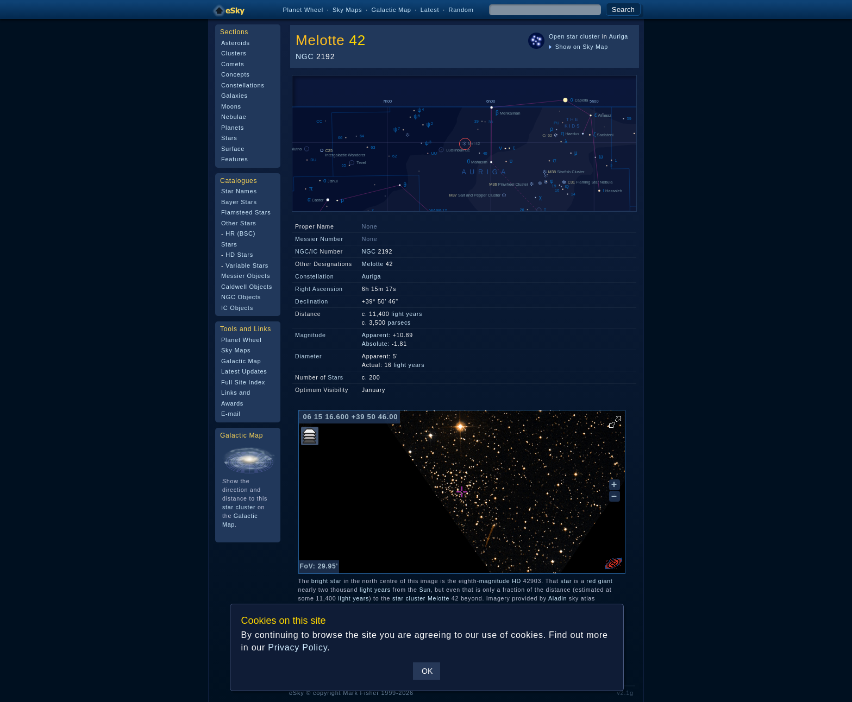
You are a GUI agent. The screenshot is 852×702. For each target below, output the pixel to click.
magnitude (494, 581)
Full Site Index (243, 382)
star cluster (238, 507)
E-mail (231, 413)
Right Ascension (319, 289)
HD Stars (239, 254)
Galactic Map (391, 10)
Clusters (233, 53)
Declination (311, 301)
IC (314, 251)
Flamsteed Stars (246, 212)
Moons (231, 106)
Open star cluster (574, 36)
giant (605, 581)
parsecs (399, 322)
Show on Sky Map (578, 46)
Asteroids (235, 43)
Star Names (239, 191)
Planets (232, 127)
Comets (232, 64)
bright (319, 581)
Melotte (320, 40)
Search (623, 9)
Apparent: (376, 335)
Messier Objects (245, 276)
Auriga (618, 36)
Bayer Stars (239, 202)
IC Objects (237, 308)
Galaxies (234, 95)
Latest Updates (244, 371)
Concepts (235, 74)
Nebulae (233, 116)
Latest (430, 10)
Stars (229, 138)
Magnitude (310, 335)
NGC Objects (241, 297)
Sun (424, 589)
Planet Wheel (303, 10)
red (591, 581)
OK (427, 671)
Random (460, 10)
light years (406, 314)
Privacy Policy (297, 647)
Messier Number (319, 239)
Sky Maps (347, 10)
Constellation (314, 276)
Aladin (557, 598)
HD (516, 581)
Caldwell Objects (246, 286)
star (336, 581)
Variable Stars (246, 265)
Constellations (243, 85)
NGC (305, 56)
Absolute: (376, 343)
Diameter (308, 356)
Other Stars (238, 223)
